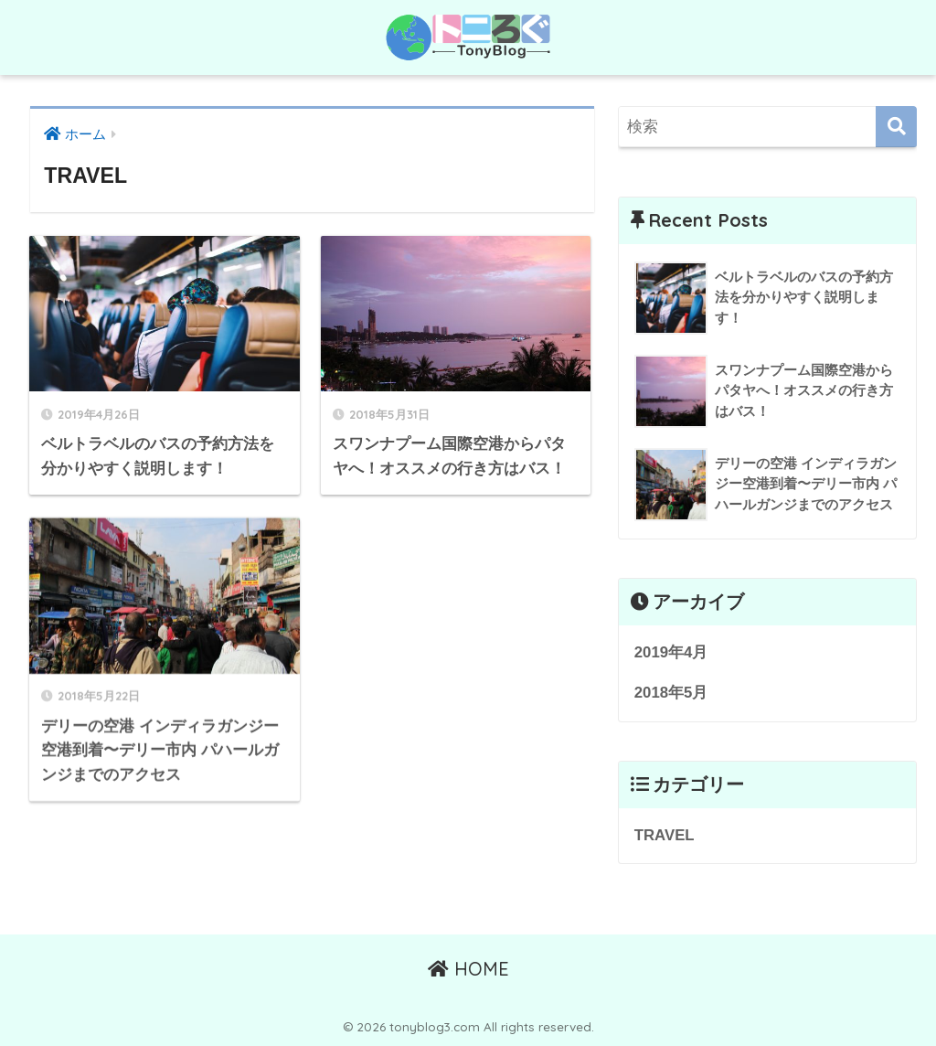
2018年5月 (671, 692)
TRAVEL (664, 835)
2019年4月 (671, 652)
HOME (468, 968)
